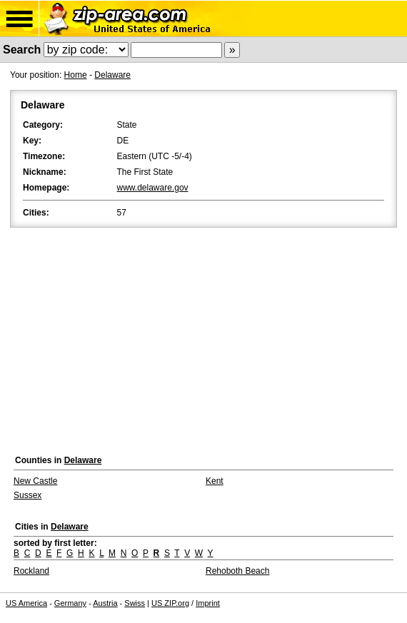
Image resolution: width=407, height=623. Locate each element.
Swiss (134, 603)
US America (26, 603)
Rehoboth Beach (237, 571)
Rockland (31, 571)
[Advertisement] (203, 337)
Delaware (112, 75)
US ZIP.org (170, 603)
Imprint (208, 603)
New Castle (35, 481)
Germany (70, 603)
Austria (105, 603)
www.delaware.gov (153, 188)
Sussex (27, 495)
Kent (214, 481)
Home (75, 75)
